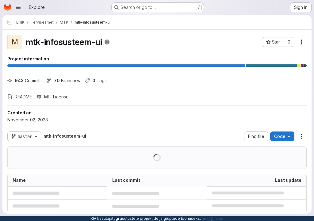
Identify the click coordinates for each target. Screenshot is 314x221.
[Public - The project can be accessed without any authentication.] (107, 42)
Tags (96, 80)
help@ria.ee (213, 218)
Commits (24, 80)
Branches (63, 80)
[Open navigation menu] (18, 7)
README (19, 96)
